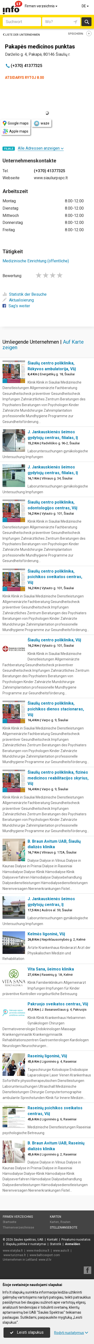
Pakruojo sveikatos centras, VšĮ (58, 1004)
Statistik (55, 1244)
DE (85, 6)
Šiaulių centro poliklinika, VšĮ (54, 640)
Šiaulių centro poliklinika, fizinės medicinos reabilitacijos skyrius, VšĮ (58, 778)
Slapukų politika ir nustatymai (26, 1244)
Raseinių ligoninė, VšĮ (47, 1056)
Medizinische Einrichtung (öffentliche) (36, 261)
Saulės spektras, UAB (28, 1239)
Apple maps (15, 131)
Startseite (9, 1222)
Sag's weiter (16, 305)
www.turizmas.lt (15, 1255)
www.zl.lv (45, 1259)
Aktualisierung (18, 300)
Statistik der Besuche (25, 294)
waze (41, 123)
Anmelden (72, 1244)
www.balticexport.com (45, 1255)
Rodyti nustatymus (71, 1333)
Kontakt (52, 1239)
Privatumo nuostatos (75, 1239)
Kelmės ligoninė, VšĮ (46, 934)
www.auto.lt (61, 1250)
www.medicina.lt (38, 1250)
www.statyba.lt (13, 1250)
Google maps (16, 123)
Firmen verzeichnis (41, 6)
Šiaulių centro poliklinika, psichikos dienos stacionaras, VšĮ (56, 709)
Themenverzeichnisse (18, 1227)
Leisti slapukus (27, 1332)
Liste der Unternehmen (21, 34)
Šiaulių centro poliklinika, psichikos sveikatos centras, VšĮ (55, 577)
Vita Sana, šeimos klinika (51, 969)
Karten (55, 1216)
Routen (65, 1222)
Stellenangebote (63, 1227)
